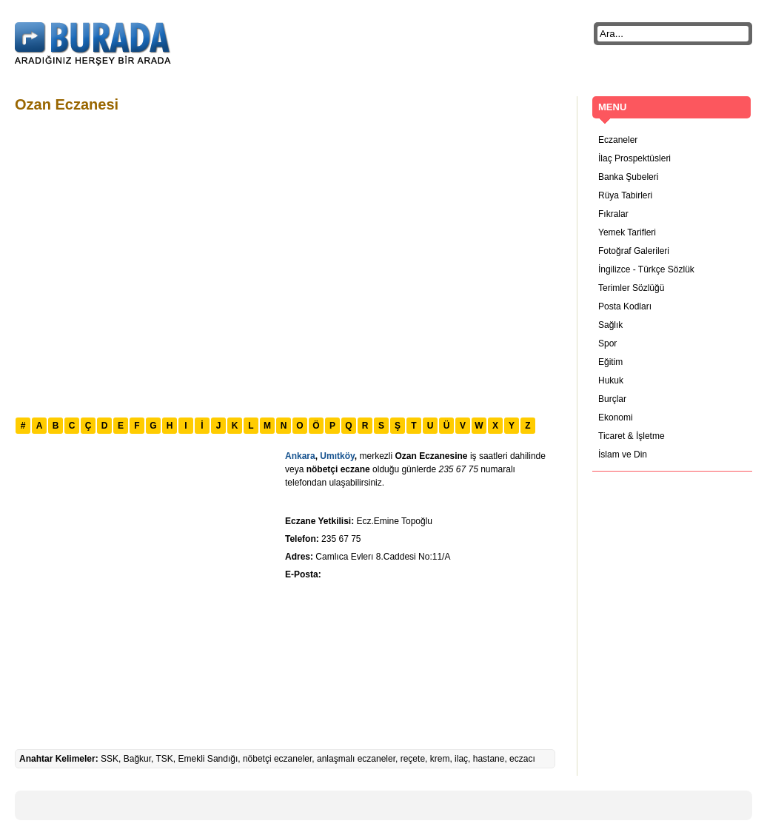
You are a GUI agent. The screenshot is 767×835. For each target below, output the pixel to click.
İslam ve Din (622, 454)
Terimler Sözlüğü (631, 288)
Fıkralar (613, 214)
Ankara (300, 456)
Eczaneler (617, 140)
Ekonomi (615, 417)
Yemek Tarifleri (627, 232)
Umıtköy (337, 456)
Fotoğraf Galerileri (633, 251)
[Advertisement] (139, 263)
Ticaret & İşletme (631, 436)
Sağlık (610, 325)
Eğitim (610, 362)
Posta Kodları (625, 306)
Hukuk (610, 380)
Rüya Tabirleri (625, 195)
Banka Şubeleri (628, 177)
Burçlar (612, 399)
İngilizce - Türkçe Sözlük (646, 269)
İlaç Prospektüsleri (634, 158)
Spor (607, 343)
